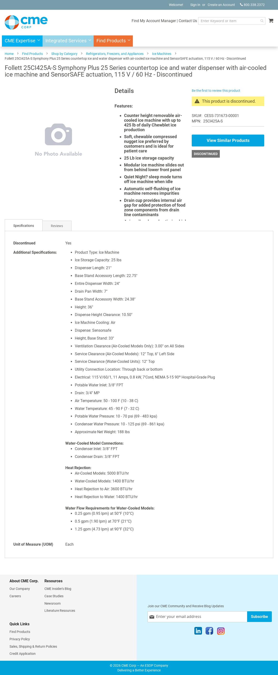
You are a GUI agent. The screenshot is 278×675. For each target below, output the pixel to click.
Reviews (57, 226)
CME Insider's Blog (57, 589)
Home (9, 54)
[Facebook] (209, 632)
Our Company (20, 589)
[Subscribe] (259, 616)
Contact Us (188, 21)
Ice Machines (161, 54)
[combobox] (231, 21)
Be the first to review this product (216, 90)
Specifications (23, 226)
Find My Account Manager (154, 21)
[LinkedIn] (198, 632)
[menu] (139, 41)
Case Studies (53, 596)
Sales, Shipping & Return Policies (33, 646)
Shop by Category (64, 54)
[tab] (24, 226)
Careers (15, 596)
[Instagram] (221, 632)
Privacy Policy (20, 639)
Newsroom (52, 603)
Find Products (32, 54)
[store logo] (26, 22)
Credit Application (23, 654)
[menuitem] (21, 41)
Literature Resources (59, 610)
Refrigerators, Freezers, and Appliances (115, 54)
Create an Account (221, 5)
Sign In (195, 5)
